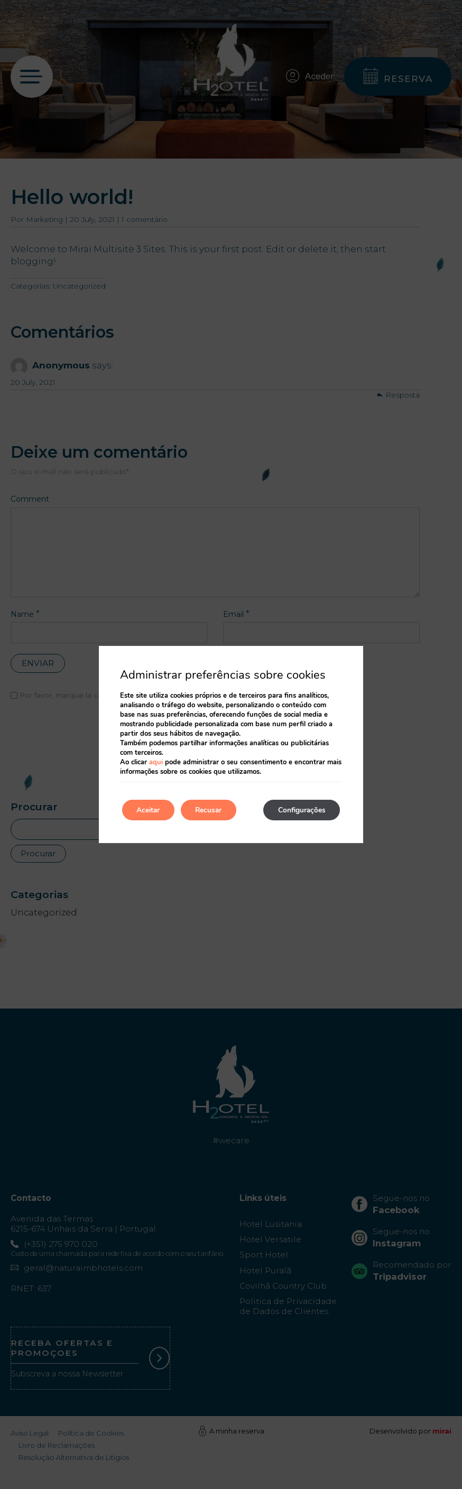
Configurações (299, 810)
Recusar (214, 810)
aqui (156, 762)
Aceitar (150, 810)
